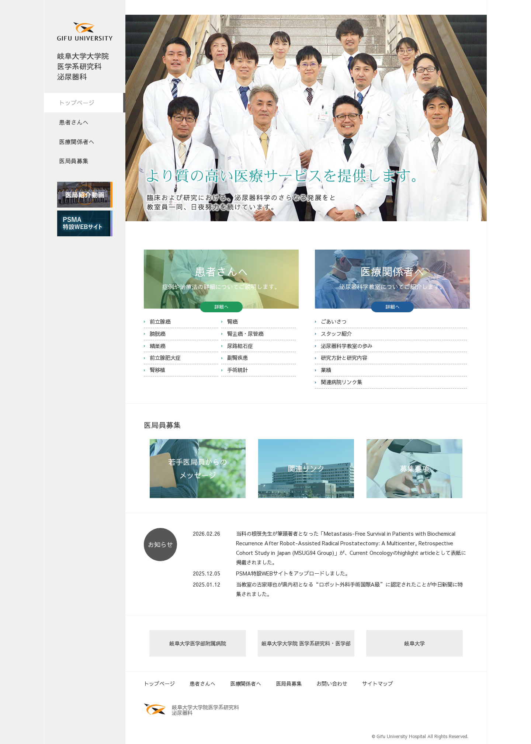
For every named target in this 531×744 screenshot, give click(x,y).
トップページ (76, 102)
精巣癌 (157, 346)
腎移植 (157, 369)
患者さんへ (73, 122)
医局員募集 (73, 161)
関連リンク (306, 468)
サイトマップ (377, 683)
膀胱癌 (157, 333)
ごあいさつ (334, 321)
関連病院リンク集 (341, 382)
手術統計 (237, 369)
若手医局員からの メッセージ (197, 468)
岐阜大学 (414, 643)
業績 (326, 369)
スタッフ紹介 (336, 333)
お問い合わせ (331, 683)
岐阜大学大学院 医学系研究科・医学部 (306, 643)
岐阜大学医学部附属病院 (197, 643)
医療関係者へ (76, 142)
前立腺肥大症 (165, 357)
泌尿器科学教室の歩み (346, 346)
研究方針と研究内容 (344, 357)
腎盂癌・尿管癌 (245, 333)
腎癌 (232, 321)
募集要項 (414, 468)
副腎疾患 (237, 357)
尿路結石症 (240, 346)
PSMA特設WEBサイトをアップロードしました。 (293, 573)
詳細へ (221, 306)
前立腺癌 (160, 321)
